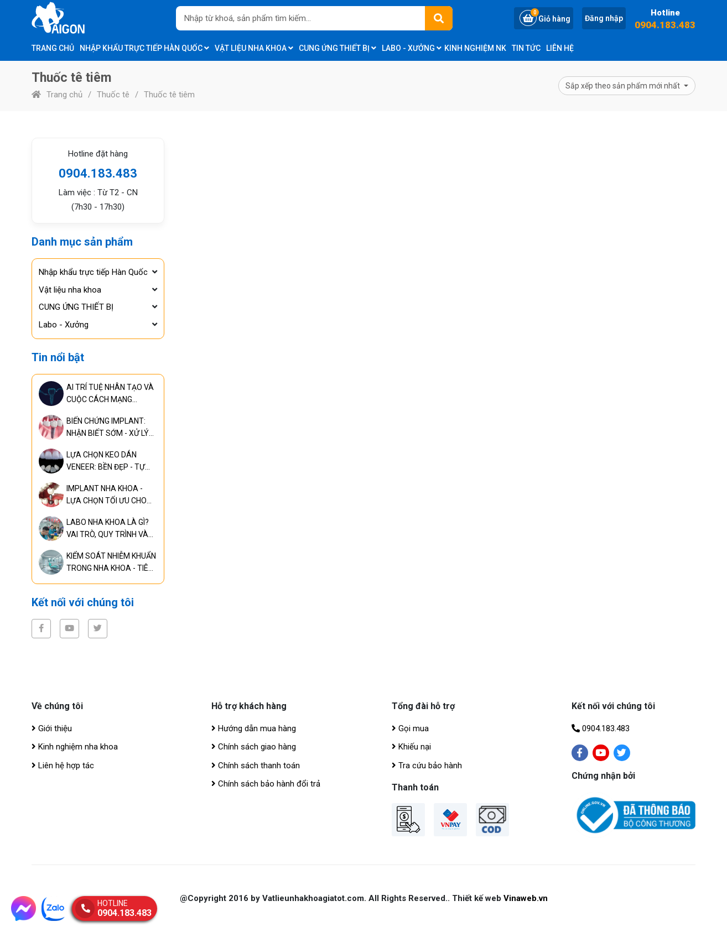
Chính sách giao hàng (253, 747)
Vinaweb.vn (525, 898)
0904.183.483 (665, 25)
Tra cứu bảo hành (427, 765)
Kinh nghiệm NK (475, 48)
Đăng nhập (604, 18)
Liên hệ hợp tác (63, 765)
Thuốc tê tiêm (169, 95)
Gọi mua (410, 728)
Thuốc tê (113, 95)
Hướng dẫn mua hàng (253, 728)
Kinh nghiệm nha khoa (75, 747)
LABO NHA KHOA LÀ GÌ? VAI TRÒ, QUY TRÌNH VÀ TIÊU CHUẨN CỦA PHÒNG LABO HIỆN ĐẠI (109, 529)
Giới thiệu (52, 728)
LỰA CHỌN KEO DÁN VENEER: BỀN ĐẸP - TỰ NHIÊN (105, 461)
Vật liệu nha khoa (254, 48)
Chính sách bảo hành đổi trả (265, 784)
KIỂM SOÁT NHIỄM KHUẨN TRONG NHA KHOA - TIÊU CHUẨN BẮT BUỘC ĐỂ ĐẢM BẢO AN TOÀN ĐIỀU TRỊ (111, 562)
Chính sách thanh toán (255, 765)
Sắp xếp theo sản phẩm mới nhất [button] (623, 85)
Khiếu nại (411, 747)
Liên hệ (560, 48)
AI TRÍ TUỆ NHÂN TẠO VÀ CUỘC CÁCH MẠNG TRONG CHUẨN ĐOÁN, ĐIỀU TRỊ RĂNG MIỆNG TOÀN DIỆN (110, 394)
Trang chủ (53, 48)
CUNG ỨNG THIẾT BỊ (337, 48)
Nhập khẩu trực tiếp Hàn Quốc (144, 48)
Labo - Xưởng (412, 48)
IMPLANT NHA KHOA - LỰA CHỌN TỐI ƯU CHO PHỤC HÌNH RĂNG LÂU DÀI (111, 495)
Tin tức (526, 48)
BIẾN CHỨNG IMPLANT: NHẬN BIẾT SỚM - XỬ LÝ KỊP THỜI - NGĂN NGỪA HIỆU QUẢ (107, 427)
